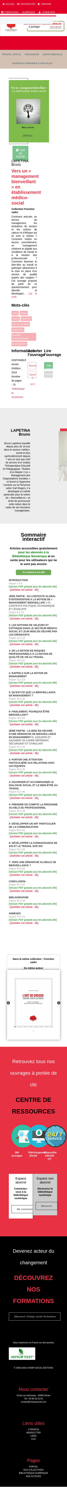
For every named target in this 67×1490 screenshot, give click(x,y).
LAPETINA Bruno (19, 162)
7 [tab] (46, 1027)
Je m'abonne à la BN (33, 572)
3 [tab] (25, 1027)
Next (58, 1003)
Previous (8, 1003)
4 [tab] (31, 1027)
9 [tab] (33, 1031)
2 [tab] (20, 1027)
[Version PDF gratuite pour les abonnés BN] (33, 586)
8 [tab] (52, 1027)
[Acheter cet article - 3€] (24, 589)
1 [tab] (15, 1027)
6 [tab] (41, 1027)
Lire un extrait (20, 153)
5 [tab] (36, 1027)
